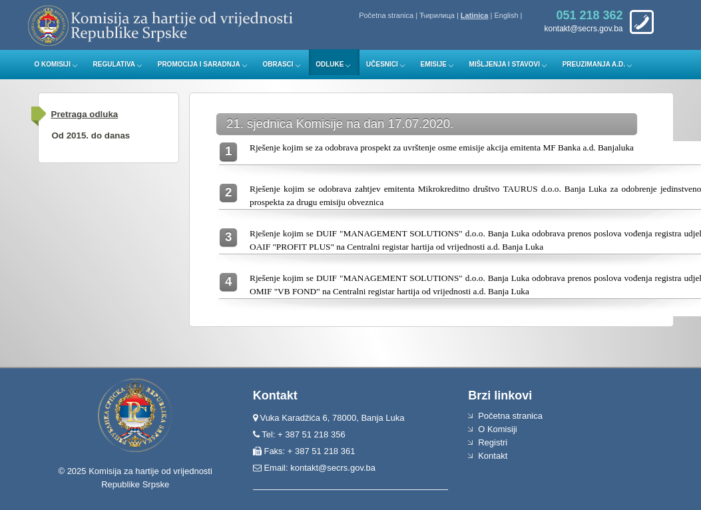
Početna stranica (386, 15)
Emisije (433, 64)
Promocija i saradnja (199, 64)
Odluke (330, 64)
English (506, 15)
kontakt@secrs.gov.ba (332, 468)
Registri (492, 442)
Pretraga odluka (84, 114)
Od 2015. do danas (91, 135)
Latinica (475, 15)
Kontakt (492, 456)
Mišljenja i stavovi (505, 64)
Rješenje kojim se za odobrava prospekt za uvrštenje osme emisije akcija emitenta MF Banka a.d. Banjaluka (442, 147)
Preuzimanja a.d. (594, 64)
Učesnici (382, 64)
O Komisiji (53, 64)
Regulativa (114, 64)
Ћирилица (437, 15)
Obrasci (277, 64)
